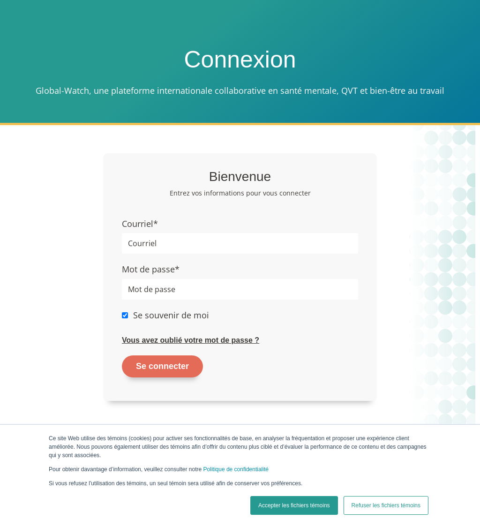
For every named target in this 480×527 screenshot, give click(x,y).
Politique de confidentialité (236, 469)
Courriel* (140, 223)
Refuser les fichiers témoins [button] (386, 505)
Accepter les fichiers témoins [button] (294, 505)
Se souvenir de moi (171, 315)
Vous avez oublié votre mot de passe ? (190, 340)
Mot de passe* (151, 269)
